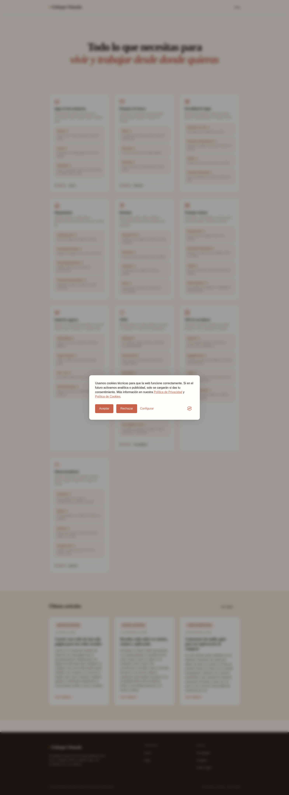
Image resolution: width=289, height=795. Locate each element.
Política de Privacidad (168, 392)
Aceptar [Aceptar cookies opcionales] (104, 408)
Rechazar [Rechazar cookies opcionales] (126, 408)
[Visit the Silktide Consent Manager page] (189, 408)
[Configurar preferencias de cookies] (147, 408)
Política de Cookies (107, 396)
